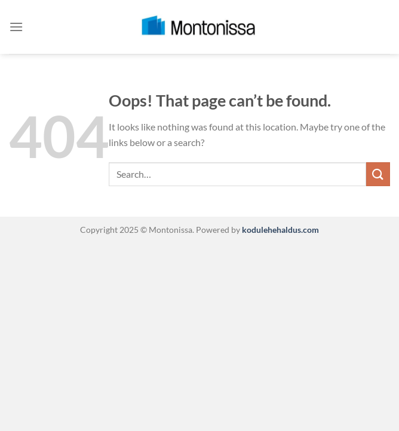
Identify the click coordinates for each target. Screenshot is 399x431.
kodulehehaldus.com (279, 229)
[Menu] (16, 26)
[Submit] (378, 174)
